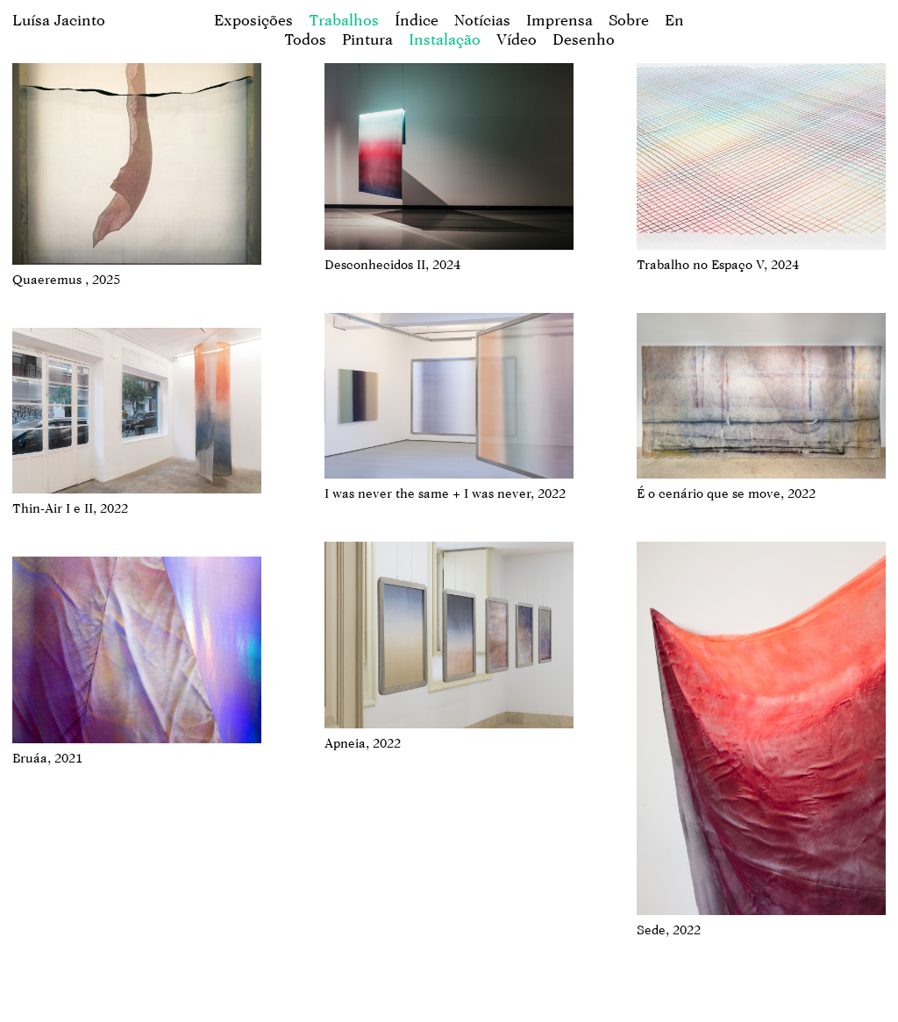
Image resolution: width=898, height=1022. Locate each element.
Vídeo (516, 39)
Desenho (583, 39)
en (674, 20)
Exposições (253, 20)
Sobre (629, 20)
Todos (305, 39)
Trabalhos (344, 20)
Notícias (482, 20)
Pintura (367, 39)
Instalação (445, 39)
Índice (416, 20)
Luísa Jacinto (58, 20)
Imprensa (559, 20)
